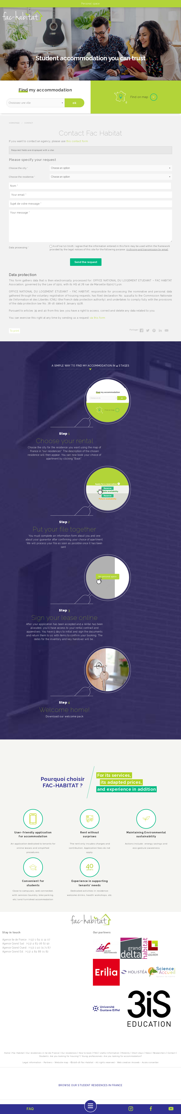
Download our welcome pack (64, 716)
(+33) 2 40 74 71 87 (40, 947)
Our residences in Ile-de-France (42, 1053)
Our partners (102, 932)
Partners (48, 1062)
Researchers (159, 1053)
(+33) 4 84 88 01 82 (37, 951)
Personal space (90, 3)
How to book (85, 1053)
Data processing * (19, 247)
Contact (28, 123)
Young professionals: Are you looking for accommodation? (112, 1056)
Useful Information (110, 1053)
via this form (97, 317)
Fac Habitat (18, 1053)
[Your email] (91, 195)
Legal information (32, 1062)
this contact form (77, 141)
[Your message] (90, 226)
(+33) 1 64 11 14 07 (39, 939)
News (148, 1053)
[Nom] (90, 186)
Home (7, 1053)
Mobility (125, 1053)
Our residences (69, 1053)
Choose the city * (18, 168)
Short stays (137, 1053)
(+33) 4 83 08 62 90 (38, 943)
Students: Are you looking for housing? (59, 1056)
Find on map (139, 97)
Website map (61, 1062)
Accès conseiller (150, 1062)
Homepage (14, 123)
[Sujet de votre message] (90, 203)
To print (14, 330)
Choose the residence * (22, 176)
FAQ (95, 1053)
